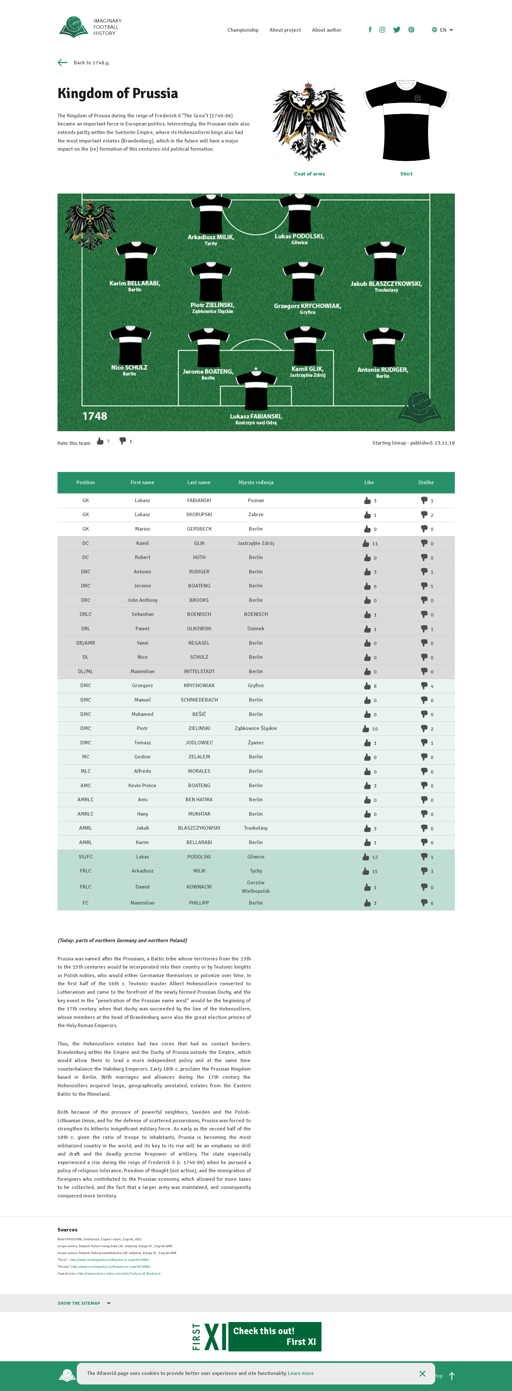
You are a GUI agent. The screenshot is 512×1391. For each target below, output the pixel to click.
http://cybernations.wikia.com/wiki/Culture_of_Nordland (118, 1274)
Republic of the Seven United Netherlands (407, 1074)
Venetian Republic (380, 1054)
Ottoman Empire (379, 1044)
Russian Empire (377, 1064)
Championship (242, 30)
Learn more (301, 1373)
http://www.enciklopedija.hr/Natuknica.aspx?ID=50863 (110, 1267)
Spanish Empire (377, 1084)
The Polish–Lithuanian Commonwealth (403, 1034)
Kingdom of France (381, 1024)
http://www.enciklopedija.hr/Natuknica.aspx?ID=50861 (109, 1260)
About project (285, 30)
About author (326, 30)
